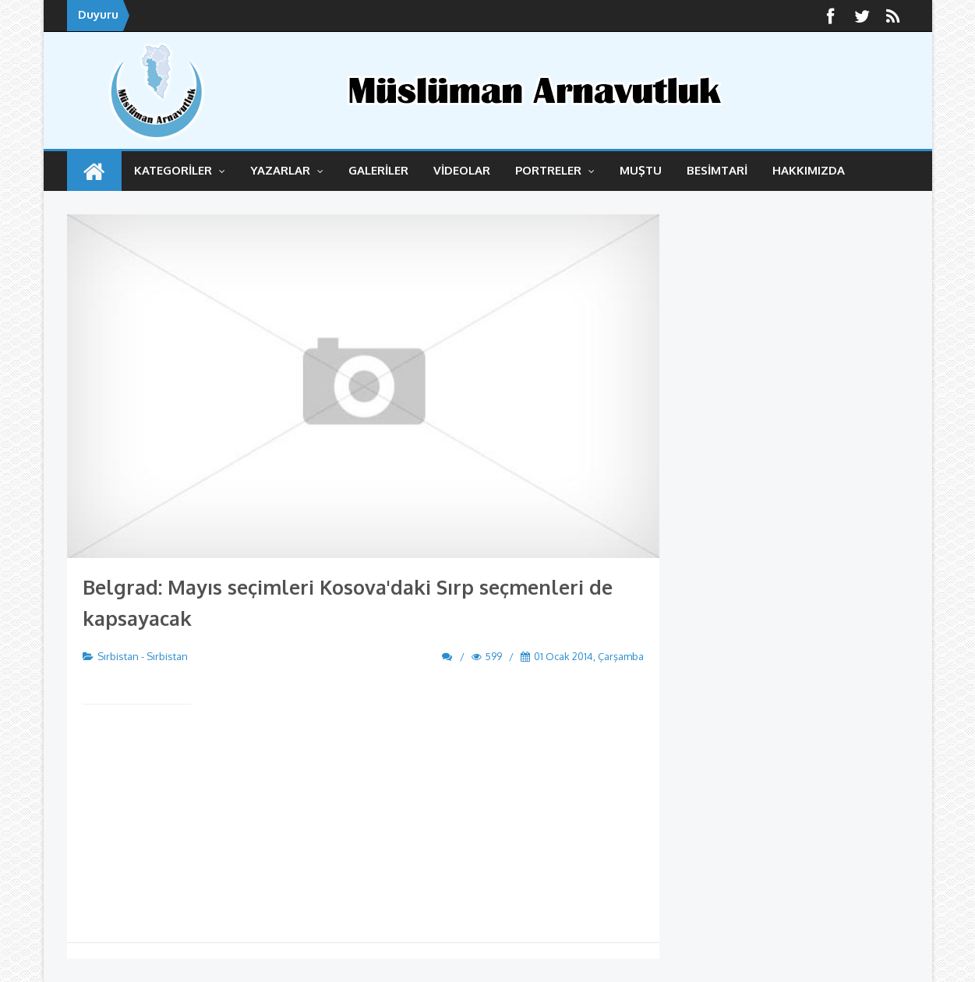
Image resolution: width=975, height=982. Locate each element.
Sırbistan (118, 656)
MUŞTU (641, 170)
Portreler (555, 170)
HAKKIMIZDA (808, 170)
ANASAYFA (94, 171)
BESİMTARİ (717, 170)
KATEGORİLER (179, 170)
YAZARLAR (286, 170)
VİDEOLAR (461, 170)
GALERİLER (378, 170)
